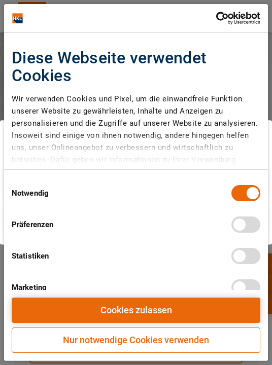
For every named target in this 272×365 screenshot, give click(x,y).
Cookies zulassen (136, 310)
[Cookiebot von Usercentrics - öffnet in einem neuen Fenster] (216, 18)
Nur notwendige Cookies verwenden (136, 340)
